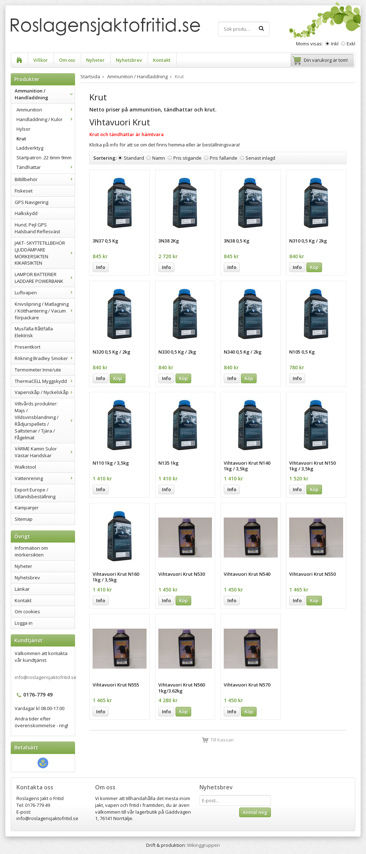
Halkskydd (26, 213)
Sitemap (24, 519)
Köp (314, 267)
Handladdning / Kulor (45, 119)
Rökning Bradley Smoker (45, 358)
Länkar (22, 589)
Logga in (24, 623)
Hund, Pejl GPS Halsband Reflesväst (37, 228)
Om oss (67, 60)
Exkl (351, 43)
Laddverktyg (29, 148)
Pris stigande (187, 158)
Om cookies (27, 611)
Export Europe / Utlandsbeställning (35, 493)
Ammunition (45, 109)
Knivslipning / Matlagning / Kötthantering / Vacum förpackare (45, 311)
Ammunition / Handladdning (45, 94)
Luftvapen (45, 292)
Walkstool (25, 467)
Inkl (334, 43)
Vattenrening (45, 478)
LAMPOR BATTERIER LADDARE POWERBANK (45, 277)
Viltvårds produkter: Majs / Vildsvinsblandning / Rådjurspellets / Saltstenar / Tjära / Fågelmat (45, 420)
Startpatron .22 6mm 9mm (43, 157)
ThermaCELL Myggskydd (45, 381)
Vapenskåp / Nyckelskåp (45, 392)
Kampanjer (27, 507)
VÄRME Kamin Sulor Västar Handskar (45, 452)
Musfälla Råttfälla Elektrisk (34, 332)
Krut (21, 138)
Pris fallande (223, 158)
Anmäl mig (255, 812)
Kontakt (161, 60)
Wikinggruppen (203, 845)
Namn (158, 158)
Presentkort (27, 347)
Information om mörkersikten (31, 551)
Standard (134, 158)
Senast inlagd (260, 158)
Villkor (40, 60)
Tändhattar (45, 167)
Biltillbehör (45, 179)
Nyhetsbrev (129, 60)
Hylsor (23, 129)
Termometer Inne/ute (38, 369)
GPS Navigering (31, 202)
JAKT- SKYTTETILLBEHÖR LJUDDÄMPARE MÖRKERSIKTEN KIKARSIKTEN (45, 253)
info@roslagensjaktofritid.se (45, 677)
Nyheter (95, 60)
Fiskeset (24, 191)
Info (100, 267)
